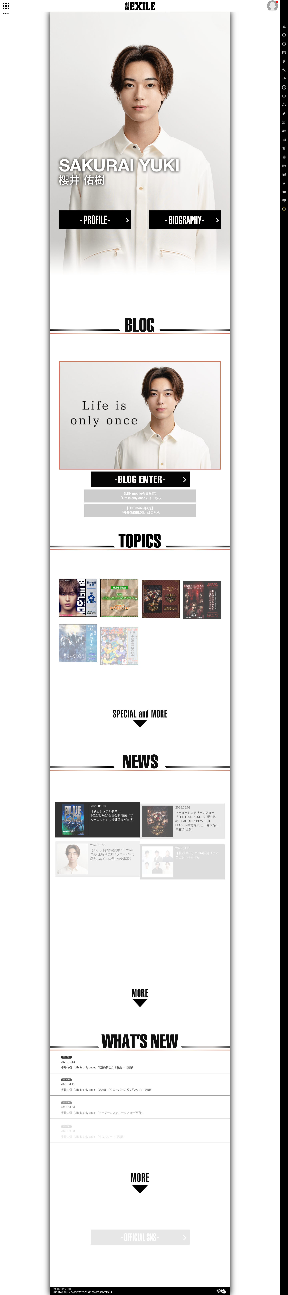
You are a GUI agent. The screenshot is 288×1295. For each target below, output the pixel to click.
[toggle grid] (6, 6)
